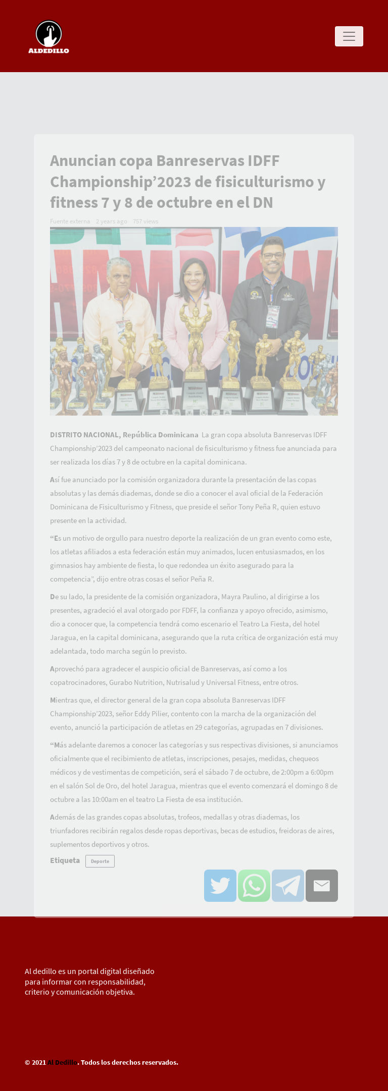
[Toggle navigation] (349, 36)
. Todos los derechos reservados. (127, 1062)
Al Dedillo (62, 1062)
